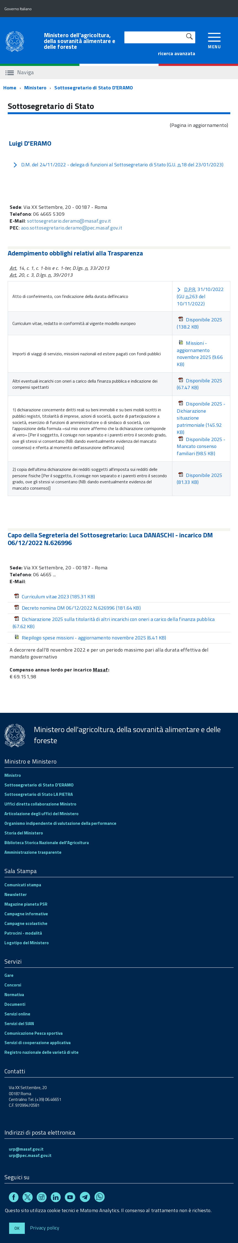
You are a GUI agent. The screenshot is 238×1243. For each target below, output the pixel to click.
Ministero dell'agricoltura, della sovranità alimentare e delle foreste (80, 41)
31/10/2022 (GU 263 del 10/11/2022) (200, 296)
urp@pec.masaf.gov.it (30, 1155)
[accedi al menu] (214, 40)
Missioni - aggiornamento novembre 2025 (200, 354)
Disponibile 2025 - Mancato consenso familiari (201, 446)
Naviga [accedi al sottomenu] (20, 72)
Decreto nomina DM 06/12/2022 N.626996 (77, 608)
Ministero (35, 87)
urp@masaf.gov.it (26, 1149)
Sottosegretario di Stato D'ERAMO (93, 87)
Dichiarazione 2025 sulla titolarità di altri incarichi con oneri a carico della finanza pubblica (114, 622)
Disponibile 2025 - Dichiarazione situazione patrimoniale (201, 418)
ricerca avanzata (176, 53)
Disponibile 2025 (199, 323)
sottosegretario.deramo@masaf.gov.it (69, 221)
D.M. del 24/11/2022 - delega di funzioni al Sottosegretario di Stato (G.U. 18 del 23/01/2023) (118, 164)
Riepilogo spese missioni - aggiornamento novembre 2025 (90, 637)
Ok (17, 1228)
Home (9, 87)
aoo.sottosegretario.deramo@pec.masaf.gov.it (71, 227)
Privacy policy (45, 1227)
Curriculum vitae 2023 (54, 596)
